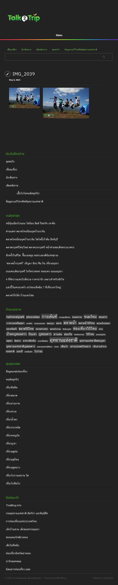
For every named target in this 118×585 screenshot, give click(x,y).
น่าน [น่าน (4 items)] (101, 329)
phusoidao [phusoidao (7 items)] (33, 317)
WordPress (61, 578)
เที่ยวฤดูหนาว (13, 467)
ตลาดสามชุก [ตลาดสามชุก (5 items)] (42, 328)
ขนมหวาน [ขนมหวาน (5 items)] (77, 317)
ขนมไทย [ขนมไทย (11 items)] (90, 317)
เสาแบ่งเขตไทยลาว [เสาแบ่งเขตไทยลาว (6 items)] (80, 346)
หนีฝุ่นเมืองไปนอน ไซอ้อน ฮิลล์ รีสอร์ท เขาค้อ (30, 223)
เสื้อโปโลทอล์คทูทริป (28, 193)
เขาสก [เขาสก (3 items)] (56, 347)
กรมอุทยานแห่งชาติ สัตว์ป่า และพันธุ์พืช (27, 513)
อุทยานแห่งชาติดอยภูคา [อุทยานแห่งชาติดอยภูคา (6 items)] (92, 340)
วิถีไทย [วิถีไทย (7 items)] (90, 334)
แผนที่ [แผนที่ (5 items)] (20, 351)
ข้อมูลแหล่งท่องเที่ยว (16, 371)
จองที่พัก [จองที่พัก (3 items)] (29, 323)
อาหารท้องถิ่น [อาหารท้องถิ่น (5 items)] (29, 340)
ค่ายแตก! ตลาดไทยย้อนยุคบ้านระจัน (25, 231)
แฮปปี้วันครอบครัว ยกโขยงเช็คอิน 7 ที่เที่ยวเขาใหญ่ (33, 287)
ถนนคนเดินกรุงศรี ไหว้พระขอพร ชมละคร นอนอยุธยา (34, 271)
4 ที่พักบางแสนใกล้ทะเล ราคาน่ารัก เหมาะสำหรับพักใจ (35, 279)
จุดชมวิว (56, 49)
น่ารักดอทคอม (13, 561)
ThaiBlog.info (13, 505)
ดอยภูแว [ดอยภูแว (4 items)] (50, 323)
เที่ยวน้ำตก (11, 419)
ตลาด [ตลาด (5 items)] (58, 323)
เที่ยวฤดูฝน (12, 451)
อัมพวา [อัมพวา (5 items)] (17, 340)
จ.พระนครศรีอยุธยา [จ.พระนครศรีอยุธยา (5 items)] (15, 323)
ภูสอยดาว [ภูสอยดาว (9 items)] (45, 334)
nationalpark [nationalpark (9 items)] (15, 317)
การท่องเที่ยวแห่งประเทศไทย (21, 521)
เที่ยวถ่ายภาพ (13, 403)
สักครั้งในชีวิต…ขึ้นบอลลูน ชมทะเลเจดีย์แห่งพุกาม (32, 255)
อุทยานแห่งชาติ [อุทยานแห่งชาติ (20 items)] (63, 340)
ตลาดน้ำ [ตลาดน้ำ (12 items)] (70, 323)
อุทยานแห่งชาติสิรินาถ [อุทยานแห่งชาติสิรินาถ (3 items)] (44, 347)
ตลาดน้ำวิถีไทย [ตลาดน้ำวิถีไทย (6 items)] (87, 323)
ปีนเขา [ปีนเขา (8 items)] (33, 334)
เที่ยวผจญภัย (13, 435)
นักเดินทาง (26, 49)
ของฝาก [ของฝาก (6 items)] (103, 317)
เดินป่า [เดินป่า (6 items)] (64, 346)
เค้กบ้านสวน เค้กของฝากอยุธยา (22, 529)
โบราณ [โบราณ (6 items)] (38, 351)
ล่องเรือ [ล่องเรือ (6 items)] (68, 334)
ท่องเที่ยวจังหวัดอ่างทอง (18, 553)
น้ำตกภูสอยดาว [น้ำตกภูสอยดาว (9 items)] (16, 334)
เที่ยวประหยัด (13, 427)
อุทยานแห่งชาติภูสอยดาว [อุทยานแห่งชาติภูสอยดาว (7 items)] (20, 346)
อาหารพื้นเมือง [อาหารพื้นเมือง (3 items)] (43, 341)
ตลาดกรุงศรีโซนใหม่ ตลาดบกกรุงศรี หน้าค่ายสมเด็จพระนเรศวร (40, 247)
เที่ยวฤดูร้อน (12, 459)
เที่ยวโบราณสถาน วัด (17, 475)
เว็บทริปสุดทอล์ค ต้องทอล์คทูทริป (26, 578)
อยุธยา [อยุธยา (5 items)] (9, 340)
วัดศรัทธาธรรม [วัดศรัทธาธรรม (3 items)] (79, 334)
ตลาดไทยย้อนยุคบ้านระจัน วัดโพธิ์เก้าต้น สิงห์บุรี (32, 239)
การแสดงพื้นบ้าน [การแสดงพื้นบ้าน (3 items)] (64, 317)
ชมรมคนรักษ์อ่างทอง (17, 537)
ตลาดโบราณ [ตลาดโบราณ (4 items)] (55, 329)
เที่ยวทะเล (11, 411)
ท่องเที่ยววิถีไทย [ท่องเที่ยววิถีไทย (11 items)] (85, 328)
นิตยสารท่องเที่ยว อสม (18, 569)
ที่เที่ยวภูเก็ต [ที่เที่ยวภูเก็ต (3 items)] (67, 329)
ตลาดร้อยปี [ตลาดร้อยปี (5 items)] (11, 328)
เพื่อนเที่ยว (12, 49)
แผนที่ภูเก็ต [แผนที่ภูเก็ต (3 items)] (28, 352)
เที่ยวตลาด (11, 395)
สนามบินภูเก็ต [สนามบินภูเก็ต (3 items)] (100, 334)
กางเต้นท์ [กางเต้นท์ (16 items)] (49, 316)
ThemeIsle (108, 578)
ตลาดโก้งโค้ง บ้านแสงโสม (20, 295)
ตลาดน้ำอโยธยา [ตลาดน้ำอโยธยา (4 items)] (103, 323)
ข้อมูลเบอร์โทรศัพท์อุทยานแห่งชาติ (80, 49)
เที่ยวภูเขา (11, 443)
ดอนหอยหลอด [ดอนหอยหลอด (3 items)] (39, 323)
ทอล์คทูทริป (12, 379)
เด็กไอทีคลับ (12, 545)
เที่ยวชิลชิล (11, 387)
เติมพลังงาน (41, 49)
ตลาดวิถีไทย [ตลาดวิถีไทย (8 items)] (26, 329)
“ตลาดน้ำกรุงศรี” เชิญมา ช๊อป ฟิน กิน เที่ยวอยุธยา (32, 263)
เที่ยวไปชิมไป (13, 483)
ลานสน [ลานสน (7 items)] (57, 334)
